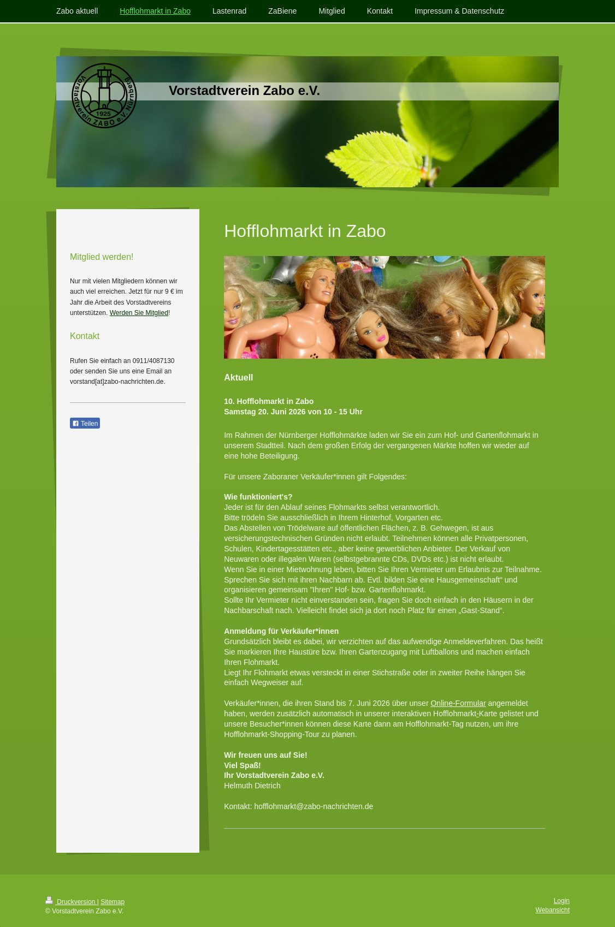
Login (562, 901)
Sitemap (112, 902)
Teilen (85, 423)
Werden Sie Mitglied (139, 313)
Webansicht (553, 910)
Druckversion (71, 902)
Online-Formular (458, 703)
